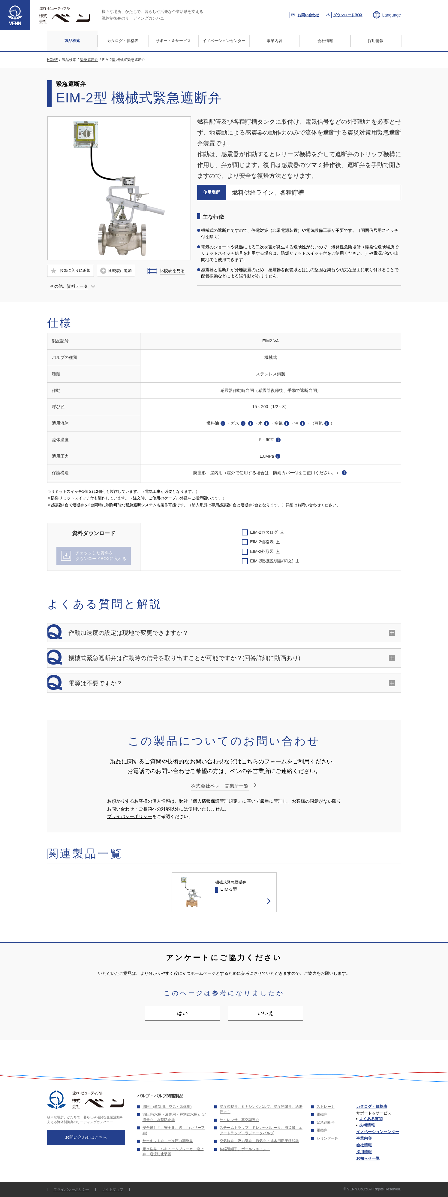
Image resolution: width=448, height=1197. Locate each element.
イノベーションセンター (224, 40)
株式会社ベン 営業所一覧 (220, 785)
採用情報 (375, 40)
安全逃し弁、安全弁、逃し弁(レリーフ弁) (174, 1130)
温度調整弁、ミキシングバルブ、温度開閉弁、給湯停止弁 (261, 1109)
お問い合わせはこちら (86, 1137)
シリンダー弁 (327, 1138)
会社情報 (325, 40)
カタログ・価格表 (122, 40)
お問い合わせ (308, 15)
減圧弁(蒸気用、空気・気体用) (167, 1107)
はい (182, 1013)
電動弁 (322, 1130)
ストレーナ (326, 1107)
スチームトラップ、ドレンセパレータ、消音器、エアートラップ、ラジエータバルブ (261, 1130)
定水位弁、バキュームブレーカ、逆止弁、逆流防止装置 (173, 1151)
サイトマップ (112, 1189)
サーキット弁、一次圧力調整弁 (168, 1141)
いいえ (265, 1013)
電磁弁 (322, 1114)
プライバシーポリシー (129, 816)
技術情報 (367, 1125)
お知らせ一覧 (368, 1158)
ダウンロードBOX (347, 15)
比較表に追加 (120, 270)
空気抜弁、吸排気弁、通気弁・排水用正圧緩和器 (259, 1141)
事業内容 (274, 40)
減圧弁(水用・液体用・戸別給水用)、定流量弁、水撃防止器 (174, 1117)
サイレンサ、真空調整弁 (239, 1120)
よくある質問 (371, 1119)
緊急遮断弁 (326, 1122)
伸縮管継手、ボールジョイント (245, 1149)
